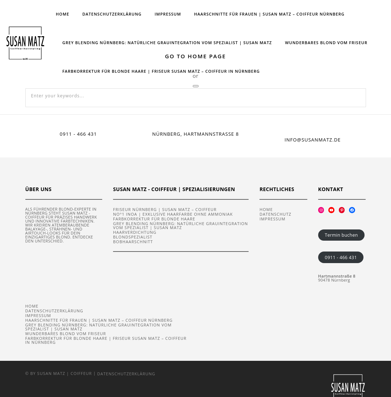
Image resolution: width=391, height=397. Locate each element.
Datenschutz (275, 213)
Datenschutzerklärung (112, 14)
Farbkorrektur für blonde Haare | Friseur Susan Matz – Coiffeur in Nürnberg (161, 71)
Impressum (168, 14)
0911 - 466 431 (341, 257)
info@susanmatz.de (312, 139)
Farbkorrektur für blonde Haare (154, 218)
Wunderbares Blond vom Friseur (326, 42)
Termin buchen (341, 235)
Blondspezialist (133, 236)
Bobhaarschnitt (133, 241)
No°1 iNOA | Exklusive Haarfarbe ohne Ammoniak (173, 213)
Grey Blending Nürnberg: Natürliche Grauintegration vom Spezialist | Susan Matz (167, 42)
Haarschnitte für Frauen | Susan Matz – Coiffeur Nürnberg (269, 14)
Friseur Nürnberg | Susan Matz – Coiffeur (165, 209)
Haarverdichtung (135, 232)
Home (62, 14)
